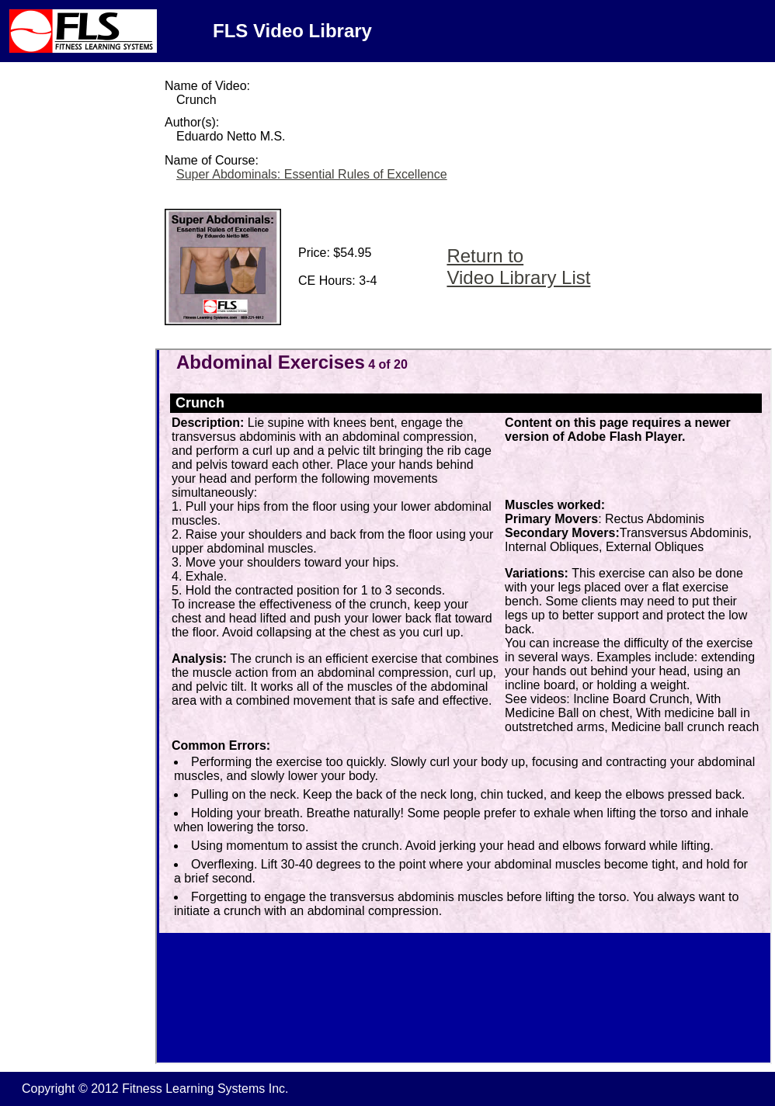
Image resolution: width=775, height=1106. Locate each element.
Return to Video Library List (518, 266)
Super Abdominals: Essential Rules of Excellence (311, 174)
